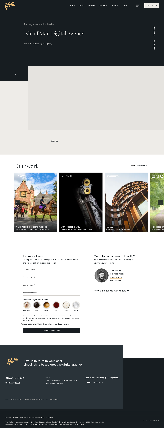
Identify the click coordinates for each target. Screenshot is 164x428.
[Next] (160, 202)
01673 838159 (116, 281)
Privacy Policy (54, 318)
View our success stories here (111, 291)
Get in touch (98, 382)
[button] (96, 98)
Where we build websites (33, 399)
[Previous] (17, 202)
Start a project (152, 5)
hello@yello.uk (154, 31)
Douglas (54, 141)
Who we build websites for (14, 399)
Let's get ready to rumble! (51, 330)
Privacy (45, 399)
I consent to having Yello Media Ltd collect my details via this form (46, 324)
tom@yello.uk (116, 277)
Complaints (54, 399)
